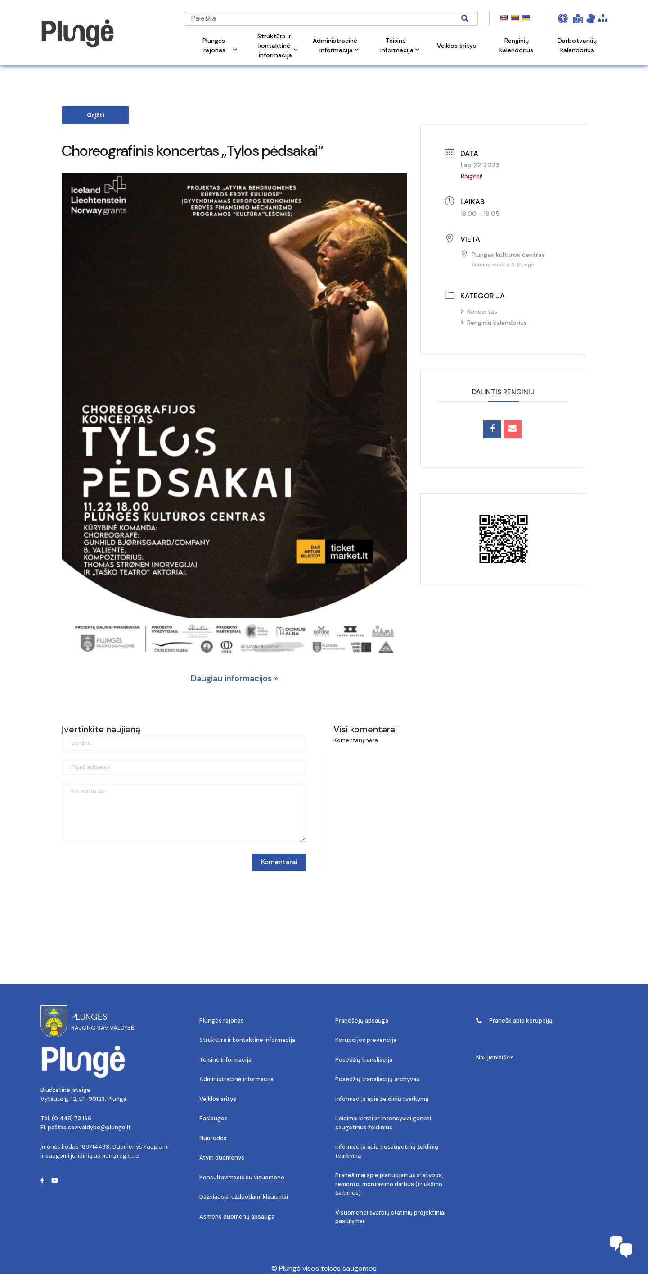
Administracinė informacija (236, 1079)
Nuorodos (213, 1138)
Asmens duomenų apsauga (236, 1216)
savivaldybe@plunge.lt (99, 1127)
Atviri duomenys (221, 1157)
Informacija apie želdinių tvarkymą (381, 1099)
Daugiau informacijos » (234, 678)
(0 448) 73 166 (71, 1118)
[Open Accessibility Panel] (563, 18)
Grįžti (95, 115)
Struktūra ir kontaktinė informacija (247, 1040)
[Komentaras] (184, 813)
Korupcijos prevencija (365, 1040)
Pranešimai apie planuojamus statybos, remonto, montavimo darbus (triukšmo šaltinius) (389, 1183)
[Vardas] (184, 743)
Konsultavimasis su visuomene (241, 1177)
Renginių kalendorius (494, 323)
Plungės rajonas (221, 1020)
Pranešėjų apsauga (361, 1020)
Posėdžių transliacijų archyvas (377, 1079)
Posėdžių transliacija (363, 1060)
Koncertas (479, 311)
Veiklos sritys (217, 1099)
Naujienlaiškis (495, 1057)
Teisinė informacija (225, 1060)
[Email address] (184, 767)
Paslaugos (213, 1118)
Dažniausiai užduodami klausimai (243, 1197)
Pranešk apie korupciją (514, 1020)
